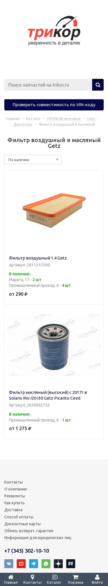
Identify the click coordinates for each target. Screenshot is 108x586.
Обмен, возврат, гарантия (28, 530)
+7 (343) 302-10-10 (26, 550)
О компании (15, 489)
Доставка (13, 509)
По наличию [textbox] (18, 160)
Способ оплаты (18, 517)
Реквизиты (14, 496)
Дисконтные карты (22, 524)
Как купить (14, 503)
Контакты (13, 482)
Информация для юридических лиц (37, 537)
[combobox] (33, 159)
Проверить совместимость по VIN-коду (54, 104)
